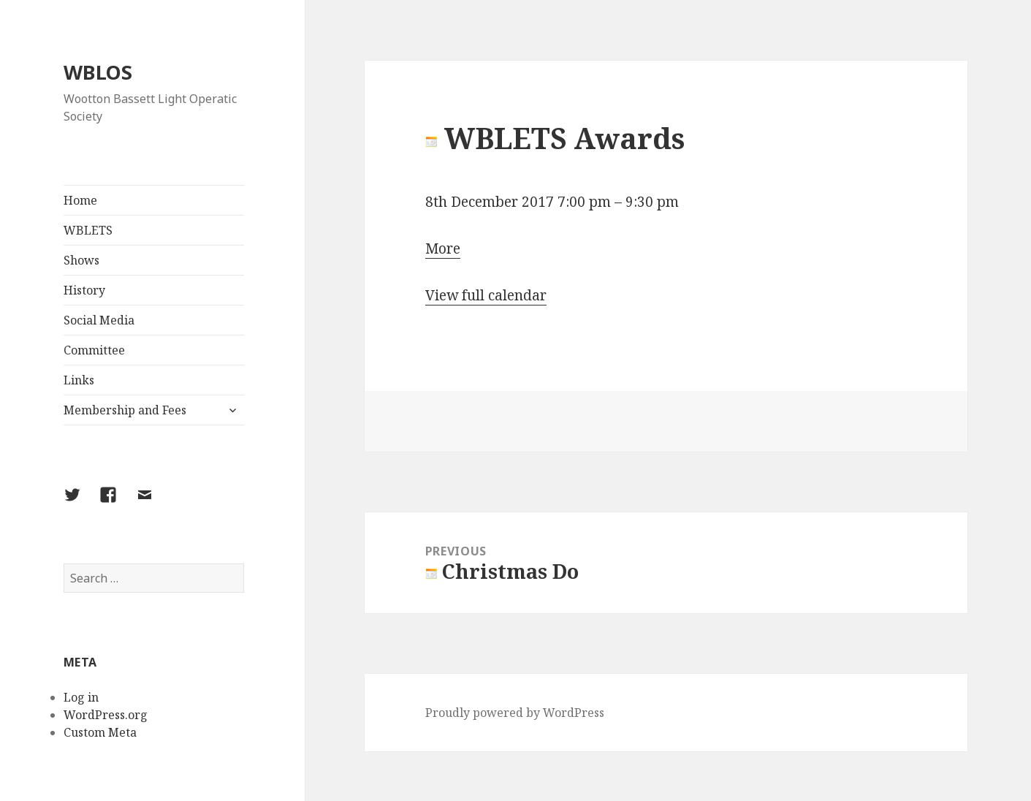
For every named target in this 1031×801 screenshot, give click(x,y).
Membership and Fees (125, 410)
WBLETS (88, 230)
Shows (81, 260)
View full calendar (486, 295)
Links (79, 380)
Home (80, 200)
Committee (94, 350)
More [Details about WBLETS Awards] (442, 249)
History (84, 290)
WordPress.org (106, 715)
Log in (81, 697)
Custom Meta (100, 732)
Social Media (99, 320)
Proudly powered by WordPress (514, 713)
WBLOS (98, 72)
